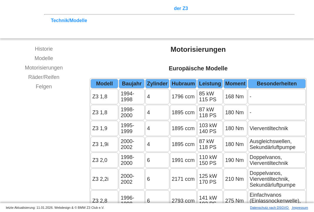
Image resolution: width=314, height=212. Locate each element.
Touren (100, 8)
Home (57, 8)
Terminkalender (128, 8)
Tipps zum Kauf (125, 20)
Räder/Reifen (43, 77)
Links (235, 8)
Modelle (43, 58)
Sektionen (159, 8)
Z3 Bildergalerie (208, 8)
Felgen (44, 87)
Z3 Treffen (78, 8)
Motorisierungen (44, 68)
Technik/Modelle (69, 20)
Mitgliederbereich (263, 8)
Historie (44, 49)
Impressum (299, 207)
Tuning (97, 20)
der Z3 (181, 8)
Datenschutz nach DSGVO (270, 207)
